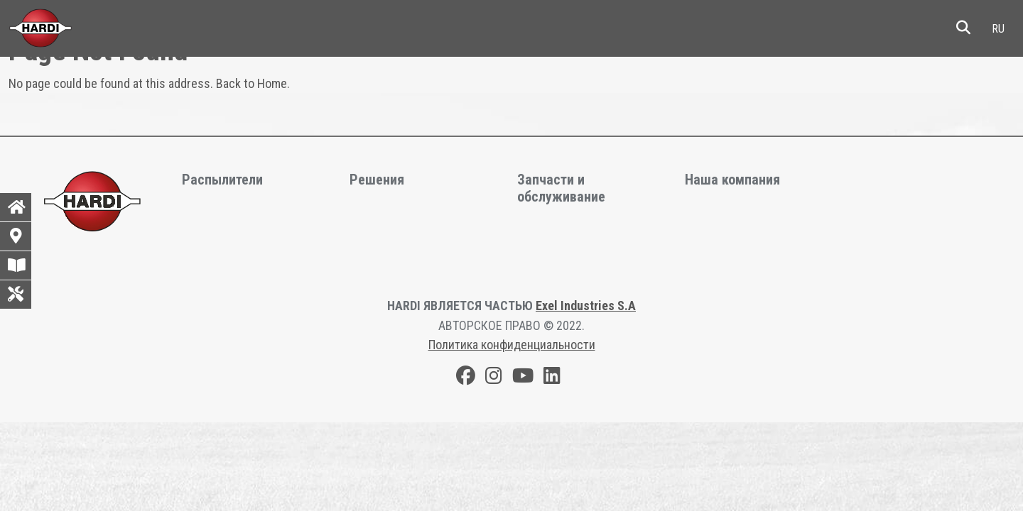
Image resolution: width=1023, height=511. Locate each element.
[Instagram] (493, 377)
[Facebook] (465, 377)
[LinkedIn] (552, 377)
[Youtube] (523, 377)
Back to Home (251, 83)
